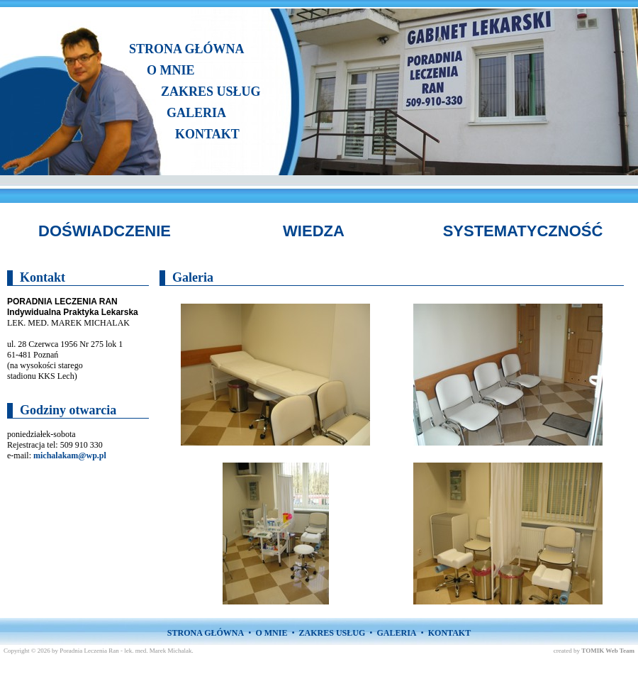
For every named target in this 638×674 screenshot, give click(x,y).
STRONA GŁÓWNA (187, 49)
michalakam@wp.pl (69, 455)
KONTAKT (207, 134)
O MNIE (171, 70)
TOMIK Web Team (607, 650)
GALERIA (196, 113)
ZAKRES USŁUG (211, 91)
